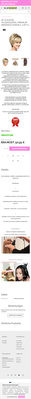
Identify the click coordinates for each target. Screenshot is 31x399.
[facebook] (13, 161)
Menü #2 (18, 359)
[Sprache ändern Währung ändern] (22, 7)
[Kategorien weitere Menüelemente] (1, 7)
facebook (8, 375)
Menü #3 (18, 362)
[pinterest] (18, 161)
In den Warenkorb (19, 148)
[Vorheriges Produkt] (25, 16)
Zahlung (4, 363)
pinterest (15, 375)
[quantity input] (5, 149)
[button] (8, 156)
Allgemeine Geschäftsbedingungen (8, 358)
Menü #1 (18, 357)
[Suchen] (15, 11)
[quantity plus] (7, 149)
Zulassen (21, 396)
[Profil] (25, 7)
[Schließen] (30, 1)
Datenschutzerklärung (7, 361)
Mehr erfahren (5, 131)
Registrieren (19, 342)
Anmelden (19, 340)
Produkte (4, 342)
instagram (11, 375)
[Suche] (28, 11)
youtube (19, 375)
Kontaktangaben (6, 367)
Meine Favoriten (20, 349)
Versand (4, 365)
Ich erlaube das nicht (12, 396)
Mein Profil (19, 344)
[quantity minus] (2, 149)
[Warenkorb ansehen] (28, 7)
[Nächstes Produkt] (28, 16)
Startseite (4, 340)
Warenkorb (19, 346)
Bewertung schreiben (15, 315)
